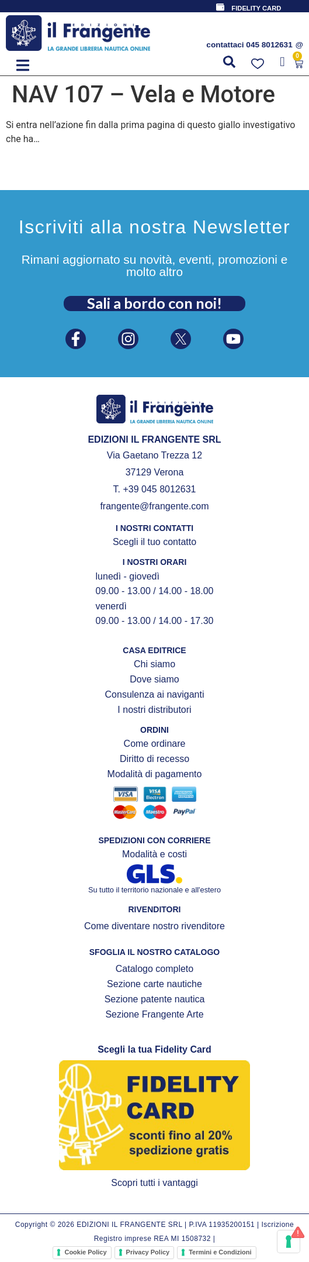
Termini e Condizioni (220, 1252)
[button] (22, 65)
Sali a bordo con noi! (154, 303)
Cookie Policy (85, 1252)
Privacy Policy (148, 1252)
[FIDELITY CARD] (220, 7)
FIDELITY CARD (256, 8)
